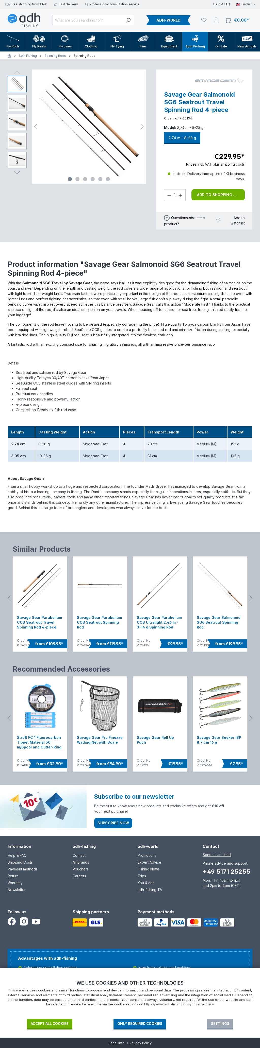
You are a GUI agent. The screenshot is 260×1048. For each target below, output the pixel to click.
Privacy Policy (140, 1043)
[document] (130, 999)
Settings (220, 1024)
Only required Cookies (139, 1024)
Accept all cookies (50, 1024)
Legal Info (116, 1043)
